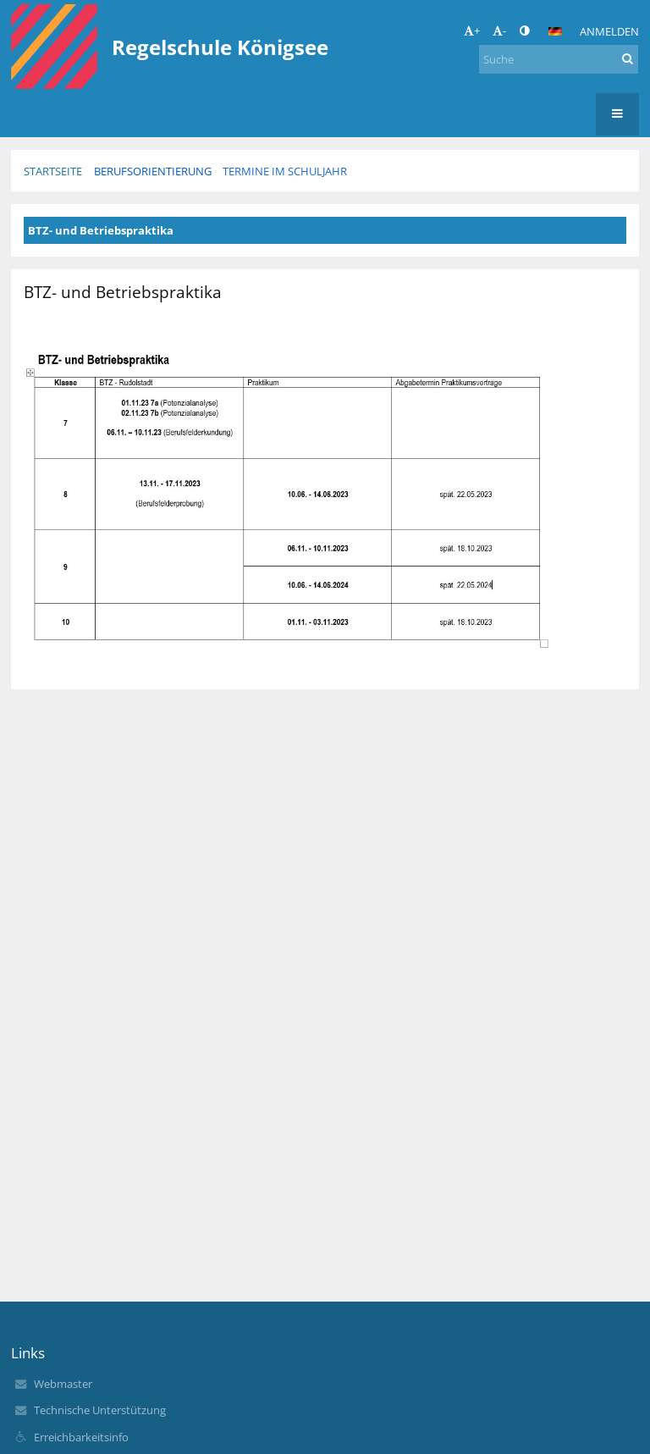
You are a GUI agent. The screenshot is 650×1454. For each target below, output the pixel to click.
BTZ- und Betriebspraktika (101, 230)
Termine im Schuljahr (285, 171)
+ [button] (472, 30)
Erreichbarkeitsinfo (81, 1437)
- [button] (499, 30)
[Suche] (558, 59)
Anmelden (609, 31)
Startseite (53, 171)
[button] (555, 31)
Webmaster (63, 1383)
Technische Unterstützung (100, 1410)
